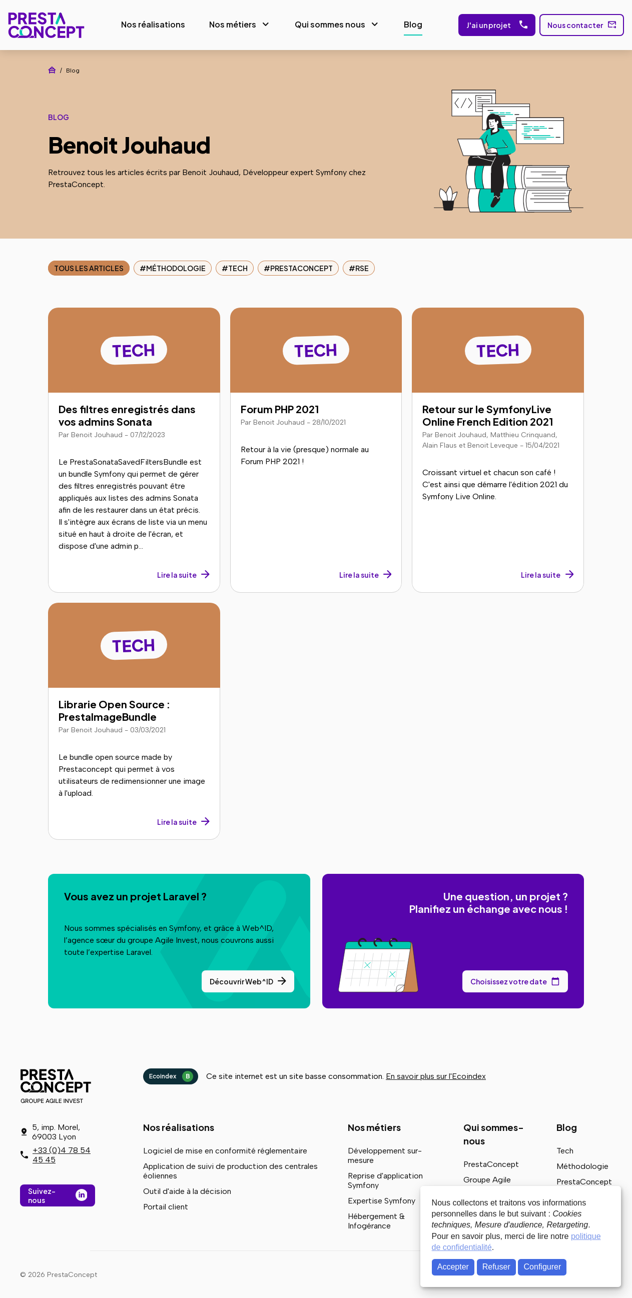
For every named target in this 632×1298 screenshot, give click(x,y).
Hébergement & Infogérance (376, 1219)
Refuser (496, 1266)
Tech (238, 267)
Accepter (453, 1266)
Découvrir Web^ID (241, 980)
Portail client (165, 1205)
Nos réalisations (152, 24)
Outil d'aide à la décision (187, 1190)
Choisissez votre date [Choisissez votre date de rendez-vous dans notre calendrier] (508, 980)
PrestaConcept (45, 24)
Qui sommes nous (329, 24)
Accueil (52, 69)
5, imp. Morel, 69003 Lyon (56, 1131)
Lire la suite (177, 573)
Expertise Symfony (381, 1199)
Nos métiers (231, 24)
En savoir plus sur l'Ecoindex (436, 1075)
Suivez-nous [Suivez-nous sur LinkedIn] (42, 1195)
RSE (362, 267)
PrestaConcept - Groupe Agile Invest (57, 1084)
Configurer (542, 1266)
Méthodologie (176, 267)
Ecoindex (171, 1075)
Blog (412, 24)
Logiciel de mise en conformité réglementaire (225, 1149)
